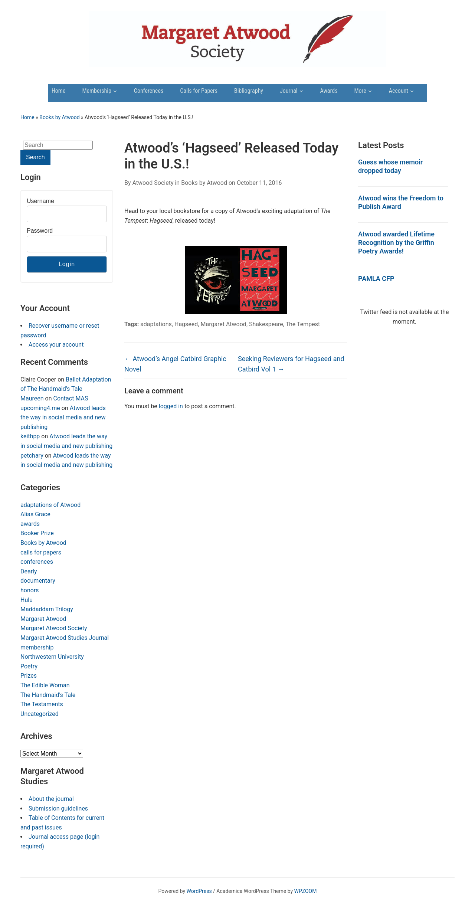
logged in (171, 406)
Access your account (56, 344)
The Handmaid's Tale (47, 694)
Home (59, 90)
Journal (288, 90)
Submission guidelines (58, 808)
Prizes (28, 675)
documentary (37, 580)
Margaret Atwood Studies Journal (64, 637)
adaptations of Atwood (50, 504)
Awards (329, 90)
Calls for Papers (198, 90)
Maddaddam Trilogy (46, 609)
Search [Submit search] (35, 157)
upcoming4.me (40, 408)
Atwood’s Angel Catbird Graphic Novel (175, 364)
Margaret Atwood (43, 618)
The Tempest (302, 324)
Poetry (28, 666)
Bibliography (248, 90)
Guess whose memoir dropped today (390, 166)
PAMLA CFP (376, 278)
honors (29, 590)
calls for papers (40, 552)
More (360, 90)
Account (398, 90)
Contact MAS (70, 398)
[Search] (58, 145)
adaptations (156, 324)
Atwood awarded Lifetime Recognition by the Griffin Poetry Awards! (396, 242)
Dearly (28, 571)
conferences (36, 561)
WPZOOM (305, 891)
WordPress (199, 891)
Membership (96, 90)
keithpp (30, 436)
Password (40, 230)
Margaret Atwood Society (53, 628)
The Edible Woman (45, 685)
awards (30, 523)
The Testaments (41, 704)
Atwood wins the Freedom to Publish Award (400, 202)
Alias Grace (35, 514)
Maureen (32, 398)
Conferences (148, 90)
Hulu (26, 599)
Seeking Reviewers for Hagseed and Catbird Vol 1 (291, 364)
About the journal (51, 798)
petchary (31, 455)
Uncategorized (39, 713)
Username (40, 201)
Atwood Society (153, 182)
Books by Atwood (59, 117)
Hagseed (186, 324)
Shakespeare (266, 324)
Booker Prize (37, 533)
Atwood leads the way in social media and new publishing (63, 418)
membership (36, 647)
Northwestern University (52, 656)
